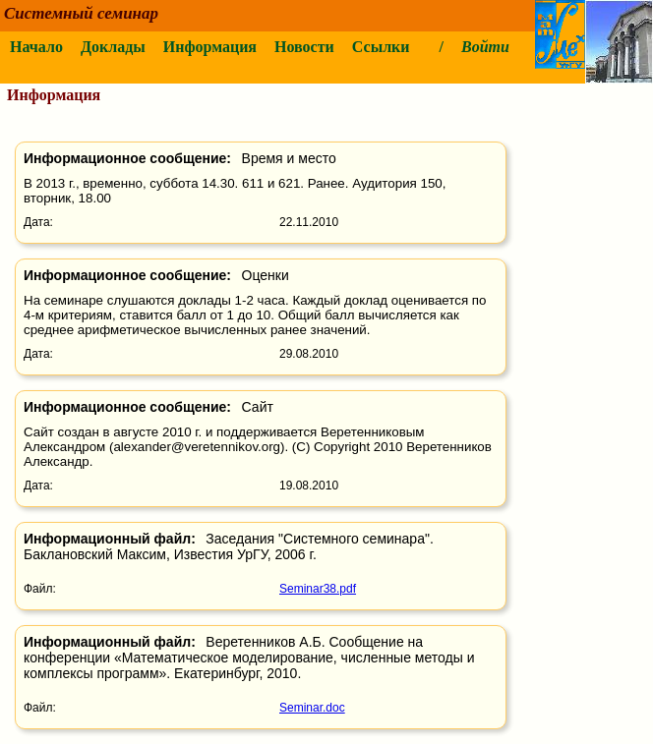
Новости (304, 46)
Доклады (113, 46)
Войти (485, 46)
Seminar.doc (312, 708)
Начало (36, 46)
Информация (210, 46)
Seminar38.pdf (317, 589)
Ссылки (381, 46)
